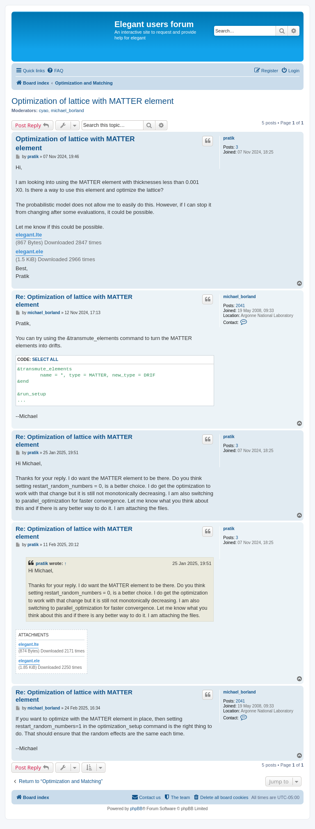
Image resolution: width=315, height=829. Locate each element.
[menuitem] (55, 71)
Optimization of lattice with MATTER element (92, 101)
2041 (240, 305)
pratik (228, 138)
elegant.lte (29, 235)
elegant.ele (29, 251)
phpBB (136, 808)
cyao (43, 110)
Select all (45, 359)
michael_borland (67, 110)
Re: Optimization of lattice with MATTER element (74, 300)
